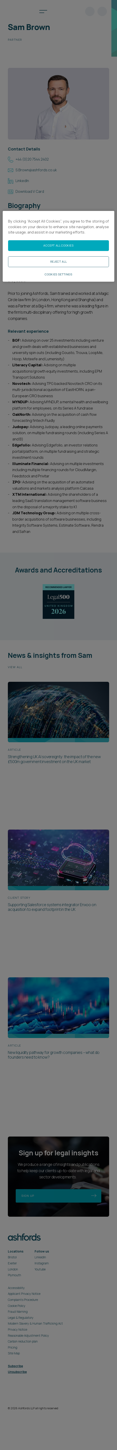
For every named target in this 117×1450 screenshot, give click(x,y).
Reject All (58, 262)
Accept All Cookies (58, 245)
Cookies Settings (58, 274)
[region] (58, 246)
